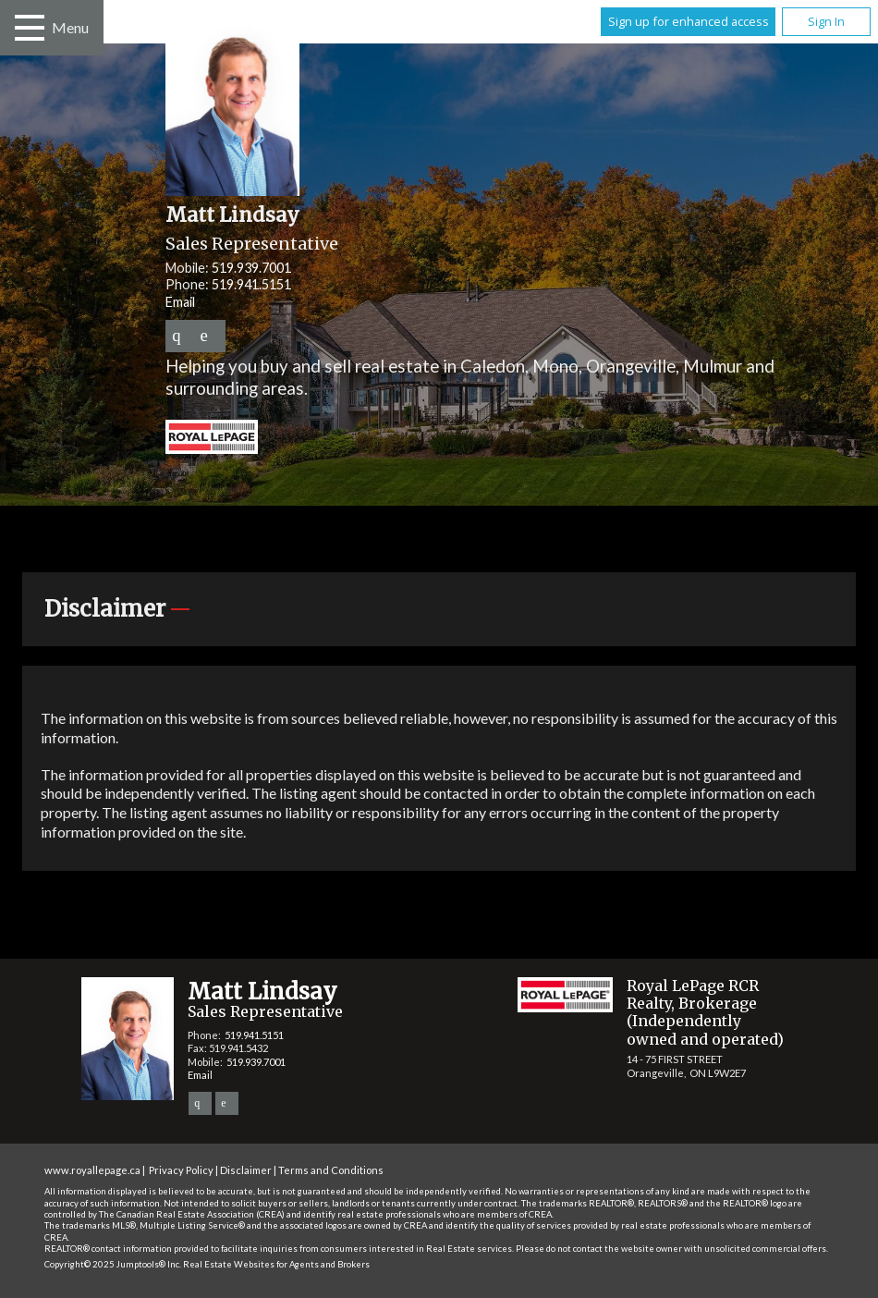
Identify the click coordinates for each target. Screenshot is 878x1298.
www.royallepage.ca (92, 1170)
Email (180, 302)
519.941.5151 (251, 284)
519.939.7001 (251, 268)
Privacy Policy (181, 1170)
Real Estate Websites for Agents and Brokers (276, 1264)
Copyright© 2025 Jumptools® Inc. (112, 1264)
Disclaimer (246, 1170)
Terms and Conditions (331, 1170)
